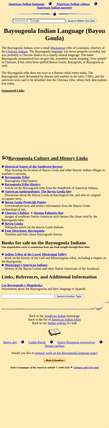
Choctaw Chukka (17, 213)
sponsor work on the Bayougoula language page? (66, 353)
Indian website (57, 323)
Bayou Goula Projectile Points (25, 202)
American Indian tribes (66, 319)
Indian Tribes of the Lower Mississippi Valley (35, 254)
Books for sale (16, 242)
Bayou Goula (13, 223)
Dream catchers (54, 346)
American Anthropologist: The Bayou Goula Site (38, 191)
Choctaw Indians (17, 51)
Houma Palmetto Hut (48, 213)
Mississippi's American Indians (26, 265)
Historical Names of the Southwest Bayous (33, 166)
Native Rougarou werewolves (76, 342)
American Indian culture (73, 4)
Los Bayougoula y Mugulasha (22, 285)
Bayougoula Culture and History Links (48, 158)
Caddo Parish (37, 342)
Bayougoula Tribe (17, 177)
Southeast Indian (55, 316)
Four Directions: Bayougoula (24, 230)
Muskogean (58, 48)
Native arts (10, 342)
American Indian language (26, 4)
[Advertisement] (35, 120)
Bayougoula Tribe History (22, 184)
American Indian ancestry (54, 7)
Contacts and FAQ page (86, 367)
